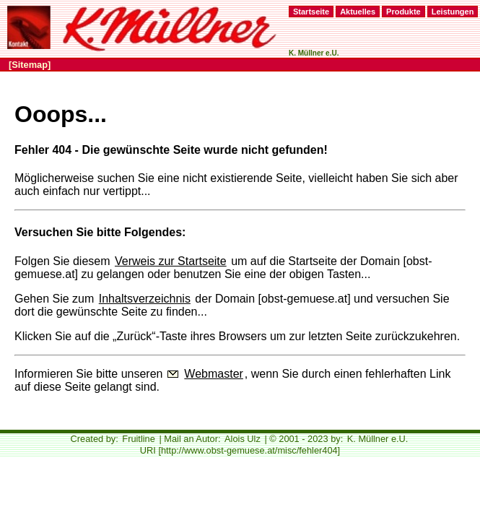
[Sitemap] (30, 64)
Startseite (311, 11)
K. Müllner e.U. (378, 438)
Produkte (403, 11)
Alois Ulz (242, 438)
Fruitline (138, 438)
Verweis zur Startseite (171, 261)
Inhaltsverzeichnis (145, 298)
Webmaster (213, 374)
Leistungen (453, 11)
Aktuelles (357, 11)
